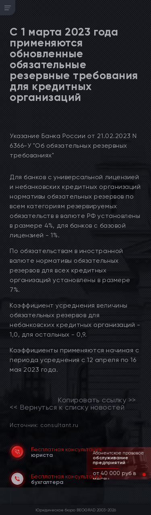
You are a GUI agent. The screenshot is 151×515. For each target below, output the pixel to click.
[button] (137, 474)
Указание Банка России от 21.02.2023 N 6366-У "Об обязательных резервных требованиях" (73, 145)
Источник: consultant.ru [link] (44, 425)
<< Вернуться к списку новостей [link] (67, 407)
